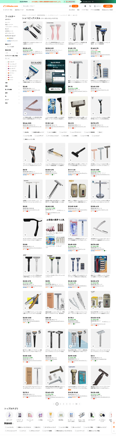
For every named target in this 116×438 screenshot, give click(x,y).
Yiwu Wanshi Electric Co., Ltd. (98, 323)
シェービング (95, 135)
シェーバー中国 (84, 135)
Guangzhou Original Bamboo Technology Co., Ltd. (33, 395)
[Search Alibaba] (45, 6)
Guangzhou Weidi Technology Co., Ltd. (32, 173)
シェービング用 (27, 135)
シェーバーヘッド (79, 430)
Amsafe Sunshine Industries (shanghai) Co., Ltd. (101, 54)
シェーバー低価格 (47, 430)
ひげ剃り (74, 135)
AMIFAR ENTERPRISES (51, 359)
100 (76, 404)
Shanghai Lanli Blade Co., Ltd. (53, 212)
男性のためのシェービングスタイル (63, 430)
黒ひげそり (37, 427)
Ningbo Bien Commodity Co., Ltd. (31, 209)
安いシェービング (75, 427)
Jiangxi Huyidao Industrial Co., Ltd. (31, 90)
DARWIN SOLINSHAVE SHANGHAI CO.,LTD (78, 285)
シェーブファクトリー (75, 132)
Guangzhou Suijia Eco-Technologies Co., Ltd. (33, 248)
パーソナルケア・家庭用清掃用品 (36, 15)
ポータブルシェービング (49, 427)
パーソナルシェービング (52, 135)
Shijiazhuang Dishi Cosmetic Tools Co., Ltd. (78, 91)
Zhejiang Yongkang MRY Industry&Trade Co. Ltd (78, 209)
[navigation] (12, 210)
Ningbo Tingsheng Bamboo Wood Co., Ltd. (78, 173)
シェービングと (9, 427)
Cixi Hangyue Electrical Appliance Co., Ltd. (101, 174)
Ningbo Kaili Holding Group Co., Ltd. (77, 53)
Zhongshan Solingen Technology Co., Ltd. (78, 360)
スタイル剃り (65, 135)
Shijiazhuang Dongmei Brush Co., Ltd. (32, 126)
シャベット (23, 430)
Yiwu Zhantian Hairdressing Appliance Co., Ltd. (78, 395)
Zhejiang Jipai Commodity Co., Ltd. (76, 249)
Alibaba (24, 15)
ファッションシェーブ (11, 430)
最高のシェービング (101, 427)
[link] (114, 423)
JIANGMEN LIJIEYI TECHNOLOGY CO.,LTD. (101, 397)
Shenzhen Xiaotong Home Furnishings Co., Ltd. (33, 360)
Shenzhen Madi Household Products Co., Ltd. (55, 321)
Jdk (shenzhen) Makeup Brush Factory (32, 285)
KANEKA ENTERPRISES (51, 173)
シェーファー (63, 132)
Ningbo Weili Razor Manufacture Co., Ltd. (55, 285)
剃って (100, 132)
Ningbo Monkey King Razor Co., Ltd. (99, 126)
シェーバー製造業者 (89, 132)
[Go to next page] (79, 403)
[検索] (75, 6)
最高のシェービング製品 (93, 430)
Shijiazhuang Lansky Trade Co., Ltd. (99, 209)
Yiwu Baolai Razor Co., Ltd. (97, 285)
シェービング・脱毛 (65, 15)
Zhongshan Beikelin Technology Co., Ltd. (55, 397)
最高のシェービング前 (29, 139)
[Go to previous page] (53, 403)
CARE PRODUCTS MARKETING (98, 359)
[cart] (90, 6)
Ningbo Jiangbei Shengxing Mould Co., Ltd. (55, 126)
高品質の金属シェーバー (38, 132)
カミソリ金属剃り (51, 132)
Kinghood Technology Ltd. (52, 51)
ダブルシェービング (34, 430)
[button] (70, 6)
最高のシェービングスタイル (24, 427)
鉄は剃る (26, 132)
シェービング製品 (63, 427)
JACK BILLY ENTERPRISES (97, 249)
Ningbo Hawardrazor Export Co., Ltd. (100, 90)
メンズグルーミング (53, 15)
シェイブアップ (39, 135)
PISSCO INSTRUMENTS (74, 322)
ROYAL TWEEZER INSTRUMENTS (31, 321)
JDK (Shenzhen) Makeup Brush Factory (32, 53)
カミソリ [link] (75, 15)
